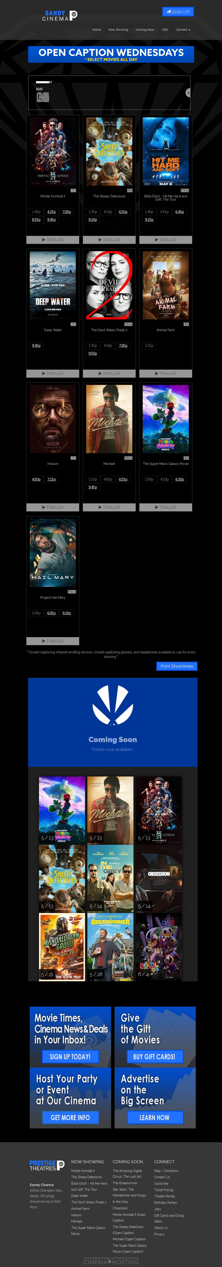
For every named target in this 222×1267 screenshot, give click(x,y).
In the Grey (120, 1202)
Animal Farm (80, 1208)
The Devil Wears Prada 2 (89, 1202)
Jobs (157, 1209)
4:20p (108, 345)
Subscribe (161, 1183)
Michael (76, 1221)
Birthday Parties (165, 1203)
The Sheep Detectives (86, 1177)
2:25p (149, 345)
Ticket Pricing (163, 1190)
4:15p (164, 211)
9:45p (51, 219)
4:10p (108, 211)
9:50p (93, 353)
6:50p (123, 211)
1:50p (149, 479)
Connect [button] (183, 30)
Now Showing (118, 30)
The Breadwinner (125, 1183)
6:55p (123, 479)
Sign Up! (178, 12)
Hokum (76, 1215)
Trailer (52, 239)
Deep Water (79, 1196)
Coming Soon (145, 30)
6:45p (179, 211)
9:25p (149, 219)
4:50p (36, 479)
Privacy (159, 1234)
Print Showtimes (177, 666)
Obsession (120, 1208)
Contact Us (162, 1177)
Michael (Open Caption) (129, 1239)
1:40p (149, 211)
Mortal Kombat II (83, 1171)
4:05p (108, 479)
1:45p (36, 211)
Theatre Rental (164, 1196)
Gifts (165, 30)
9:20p (93, 219)
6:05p (51, 613)
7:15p (51, 479)
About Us (161, 1228)
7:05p (66, 211)
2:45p (36, 613)
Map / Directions (166, 1171)
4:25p (51, 211)
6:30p (179, 479)
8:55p (36, 219)
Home (96, 30)
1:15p (93, 479)
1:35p (93, 211)
